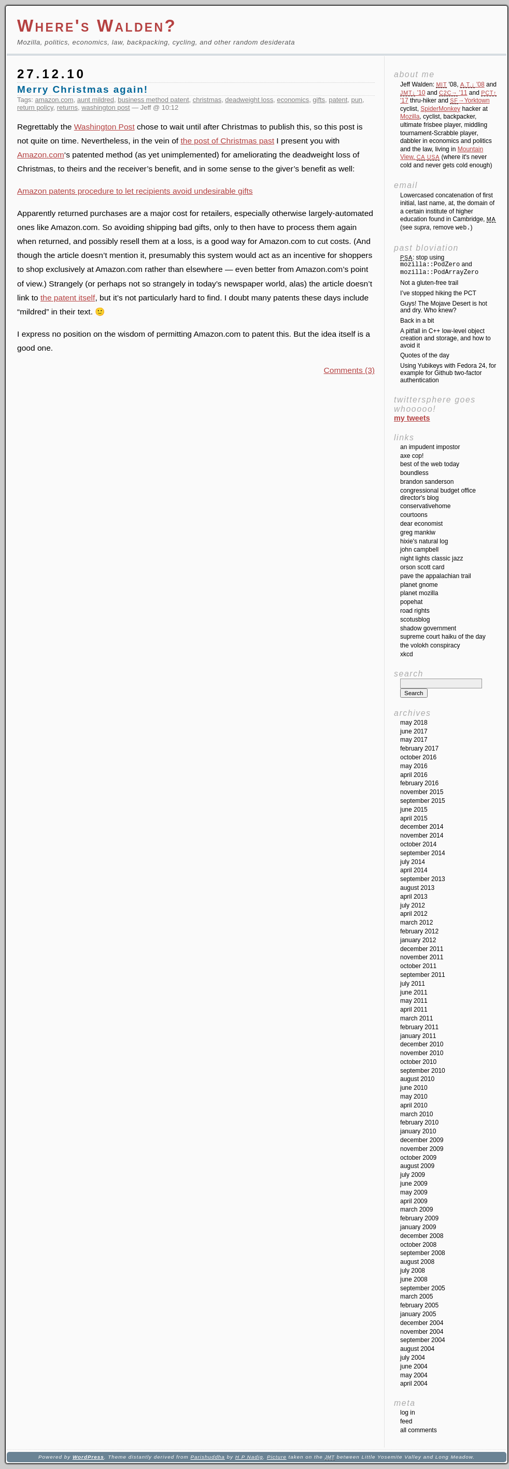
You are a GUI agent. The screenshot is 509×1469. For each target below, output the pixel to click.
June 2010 (414, 1087)
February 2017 (419, 748)
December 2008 (421, 1236)
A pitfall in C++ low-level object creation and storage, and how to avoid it (445, 338)
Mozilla (409, 116)
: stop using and (439, 265)
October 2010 (418, 1061)
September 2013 (422, 879)
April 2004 (414, 1383)
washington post (105, 107)
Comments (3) (349, 370)
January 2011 (418, 1036)
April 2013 (414, 896)
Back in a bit (417, 320)
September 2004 (422, 1340)
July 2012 (412, 905)
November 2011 (421, 957)
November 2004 (421, 1331)
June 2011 (414, 992)
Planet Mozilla (419, 593)
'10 (412, 92)
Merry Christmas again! (82, 89)
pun (356, 100)
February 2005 (419, 1305)
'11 (453, 92)
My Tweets (412, 418)
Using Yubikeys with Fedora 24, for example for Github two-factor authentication (448, 373)
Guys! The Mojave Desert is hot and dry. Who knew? (443, 307)
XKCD (406, 654)
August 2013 (417, 887)
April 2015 (414, 818)
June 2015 (414, 809)
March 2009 (416, 1209)
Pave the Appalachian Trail (435, 576)
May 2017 (414, 739)
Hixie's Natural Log (424, 541)
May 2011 (414, 1000)
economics (293, 100)
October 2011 (418, 966)
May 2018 (414, 722)
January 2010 (418, 1131)
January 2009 (418, 1227)
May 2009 (414, 1192)
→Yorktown (469, 100)
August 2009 (417, 1166)
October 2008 (418, 1244)
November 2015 (421, 792)
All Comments (418, 1430)
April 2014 (414, 870)
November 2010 (421, 1053)
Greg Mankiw (417, 532)
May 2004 (414, 1375)
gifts (319, 100)
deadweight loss (249, 100)
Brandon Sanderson (427, 481)
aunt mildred (95, 100)
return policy (35, 107)
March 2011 (416, 1018)
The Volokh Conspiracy (430, 645)
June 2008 (414, 1279)
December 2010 (421, 1044)
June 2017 (414, 731)
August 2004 (417, 1348)
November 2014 (421, 835)
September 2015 (422, 800)
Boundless (414, 473)
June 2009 (414, 1183)
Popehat (411, 602)
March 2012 (416, 922)
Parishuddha (207, 1457)
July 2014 (412, 862)
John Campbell (419, 549)
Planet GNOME (419, 584)
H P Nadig (249, 1457)
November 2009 (421, 1149)
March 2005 (416, 1296)
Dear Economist (421, 523)
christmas (207, 100)
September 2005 (422, 1288)
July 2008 (412, 1270)
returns (67, 107)
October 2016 (418, 757)
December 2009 (421, 1140)
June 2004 (414, 1366)
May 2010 (414, 1096)
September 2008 (422, 1253)
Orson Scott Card (422, 567)
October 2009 (418, 1157)
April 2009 (414, 1201)
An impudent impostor (430, 447)
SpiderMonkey (440, 108)
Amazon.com (40, 154)
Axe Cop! (411, 455)
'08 (472, 84)
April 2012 (414, 913)
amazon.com (54, 100)
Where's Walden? (97, 25)
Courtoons (414, 515)
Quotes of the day (424, 355)
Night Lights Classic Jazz (431, 558)
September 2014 (422, 853)
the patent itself (67, 297)
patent (338, 100)
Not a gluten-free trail (429, 282)
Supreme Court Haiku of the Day (443, 636)
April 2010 (414, 1105)
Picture (277, 1457)
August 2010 (417, 1079)
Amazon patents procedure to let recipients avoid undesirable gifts (135, 190)
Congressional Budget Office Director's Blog (438, 494)
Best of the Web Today (429, 464)
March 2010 (416, 1114)
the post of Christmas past (227, 140)
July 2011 (412, 983)
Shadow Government (428, 628)
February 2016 (419, 783)
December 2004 (421, 1323)
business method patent (153, 100)
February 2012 (419, 931)
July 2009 (412, 1174)
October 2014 (418, 844)
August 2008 (417, 1261)
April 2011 (414, 1009)
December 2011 (421, 949)
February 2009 (419, 1218)
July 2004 (412, 1357)
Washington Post (104, 126)
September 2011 (422, 974)
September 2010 (422, 1070)
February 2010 (419, 1122)
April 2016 (414, 775)
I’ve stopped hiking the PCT (438, 293)
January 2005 (418, 1314)
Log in (407, 1412)
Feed (406, 1421)
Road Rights (415, 610)
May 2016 (414, 766)
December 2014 (421, 826)
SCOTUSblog (415, 619)
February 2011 (419, 1027)
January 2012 (418, 940)
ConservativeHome (425, 506)
